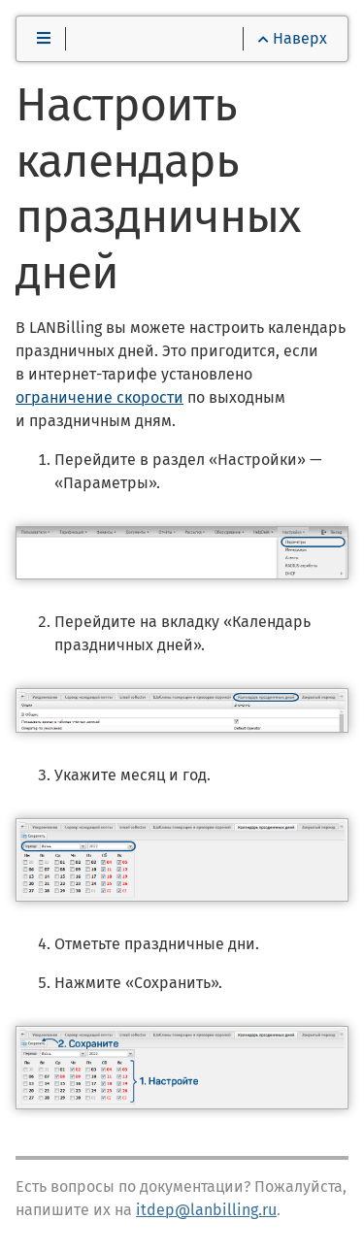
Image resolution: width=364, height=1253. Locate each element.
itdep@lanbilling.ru (206, 1210)
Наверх (292, 38)
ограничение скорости (99, 397)
